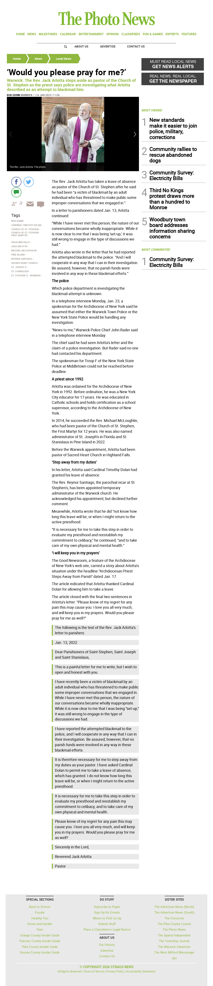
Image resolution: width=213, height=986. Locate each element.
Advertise (107, 46)
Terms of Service (93, 971)
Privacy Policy (115, 971)
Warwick (26, 95)
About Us (81, 46)
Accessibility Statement (141, 971)
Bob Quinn (13, 95)
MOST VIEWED (151, 110)
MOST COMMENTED (155, 249)
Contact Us (136, 46)
